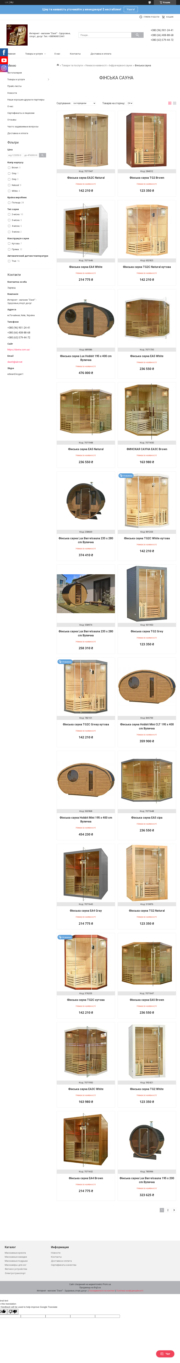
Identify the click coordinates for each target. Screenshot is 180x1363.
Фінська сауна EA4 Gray (86, 910)
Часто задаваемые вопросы (22, 126)
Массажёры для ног (15, 1265)
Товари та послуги (72, 65)
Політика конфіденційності (129, 1290)
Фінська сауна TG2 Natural (147, 910)
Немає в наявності (96, 65)
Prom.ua (107, 1284)
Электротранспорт (15, 1273)
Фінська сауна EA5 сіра (146, 817)
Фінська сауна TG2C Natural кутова (147, 267)
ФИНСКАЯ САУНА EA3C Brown (147, 449)
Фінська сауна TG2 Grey (147, 631)
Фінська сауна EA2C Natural (86, 177)
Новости (12, 93)
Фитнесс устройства (16, 1269)
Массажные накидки (16, 1257)
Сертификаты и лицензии (20, 113)
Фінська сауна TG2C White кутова (147, 538)
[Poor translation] (12, 1312)
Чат (165, 1353)
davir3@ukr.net (14, 362)
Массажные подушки (16, 1261)
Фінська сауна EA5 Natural (86, 449)
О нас (57, 53)
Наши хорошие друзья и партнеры (25, 99)
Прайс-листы (14, 86)
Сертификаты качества (63, 1265)
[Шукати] (137, 35)
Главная (11, 53)
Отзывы (11, 119)
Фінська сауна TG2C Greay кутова (86, 724)
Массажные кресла (15, 1252)
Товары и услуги (34, 53)
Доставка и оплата (101, 53)
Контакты (75, 53)
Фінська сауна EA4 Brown (86, 1178)
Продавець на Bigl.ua (90, 1287)
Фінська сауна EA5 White (146, 356)
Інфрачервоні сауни (120, 65)
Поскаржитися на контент (102, 1290)
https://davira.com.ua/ (18, 349)
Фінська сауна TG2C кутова (86, 1000)
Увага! (131, 9)
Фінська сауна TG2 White (147, 1089)
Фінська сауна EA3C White (86, 1089)
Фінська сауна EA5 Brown (147, 1000)
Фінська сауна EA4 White (85, 267)
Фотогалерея (14, 72)
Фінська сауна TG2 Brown (147, 177)
